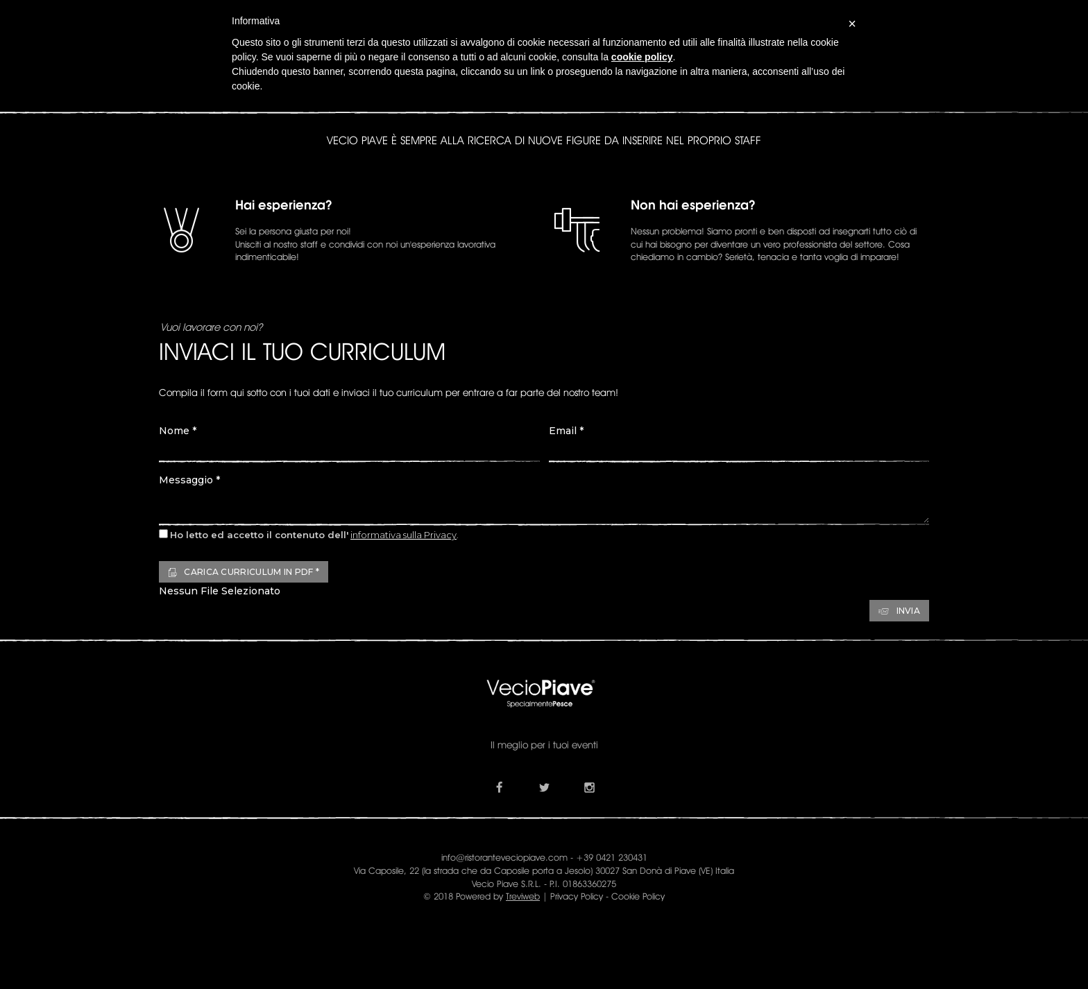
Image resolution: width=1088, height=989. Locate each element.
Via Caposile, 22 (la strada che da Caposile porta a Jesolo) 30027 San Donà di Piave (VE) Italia (544, 870)
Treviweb (523, 896)
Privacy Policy (576, 896)
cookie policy (642, 56)
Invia (899, 610)
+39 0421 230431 (611, 857)
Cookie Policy (638, 896)
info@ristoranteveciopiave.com (504, 857)
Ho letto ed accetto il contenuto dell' (259, 534)
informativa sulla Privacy (403, 534)
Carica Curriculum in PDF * (243, 572)
